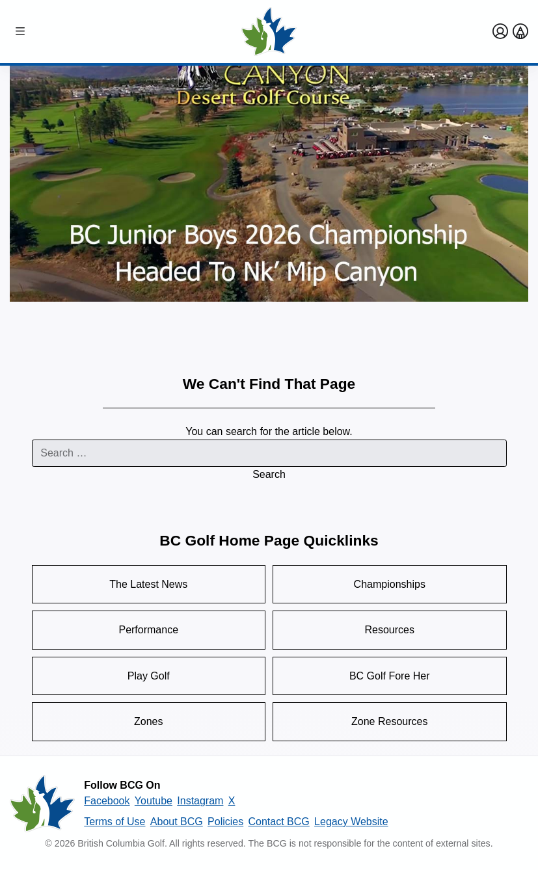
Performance (148, 629)
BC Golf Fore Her (389, 675)
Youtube (153, 800)
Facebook (106, 800)
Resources (389, 629)
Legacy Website (351, 821)
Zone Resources (389, 721)
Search (269, 474)
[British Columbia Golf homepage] (42, 803)
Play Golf (149, 675)
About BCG (176, 821)
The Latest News (148, 584)
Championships (389, 584)
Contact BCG (279, 821)
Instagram (200, 800)
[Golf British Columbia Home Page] (269, 31)
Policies (225, 821)
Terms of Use (114, 821)
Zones (148, 721)
